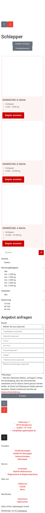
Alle (5, 271)
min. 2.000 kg (10, 280)
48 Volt (7, 306)
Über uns (5, 479)
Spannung (22, 300)
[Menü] (41, 29)
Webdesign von (14, 511)
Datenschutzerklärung (10, 392)
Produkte (5, 446)
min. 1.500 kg (10, 277)
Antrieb (22, 258)
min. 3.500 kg (10, 283)
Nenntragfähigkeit (22, 267)
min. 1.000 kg (10, 274)
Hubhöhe (22, 291)
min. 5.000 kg (10, 286)
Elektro (7, 262)
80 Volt (7, 309)
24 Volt (7, 304)
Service (4, 464)
